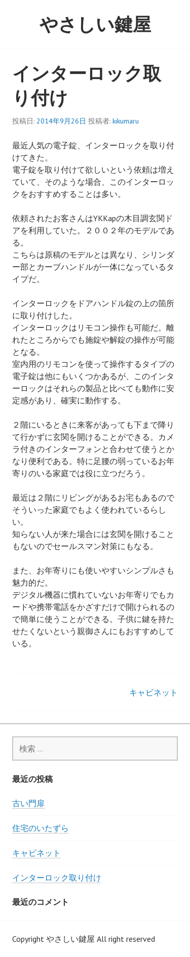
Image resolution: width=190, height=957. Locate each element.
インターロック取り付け (56, 877)
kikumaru (125, 121)
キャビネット (153, 692)
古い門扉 (28, 803)
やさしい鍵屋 (95, 24)
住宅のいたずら (40, 828)
